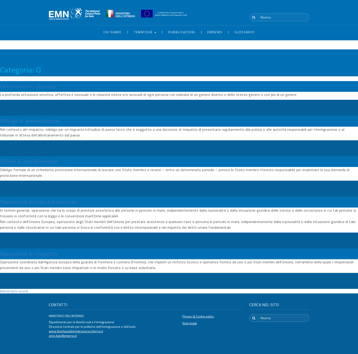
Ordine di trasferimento (28, 161)
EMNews (214, 32)
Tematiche (145, 32)
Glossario (244, 32)
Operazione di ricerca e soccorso (38, 202)
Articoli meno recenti (14, 291)
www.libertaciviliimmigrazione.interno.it (76, 331)
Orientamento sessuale (28, 86)
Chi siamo (112, 32)
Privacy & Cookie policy (198, 316)
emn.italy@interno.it (63, 335)
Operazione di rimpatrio (28, 253)
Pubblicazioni (181, 32)
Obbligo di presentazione (30, 121)
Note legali (189, 323)
